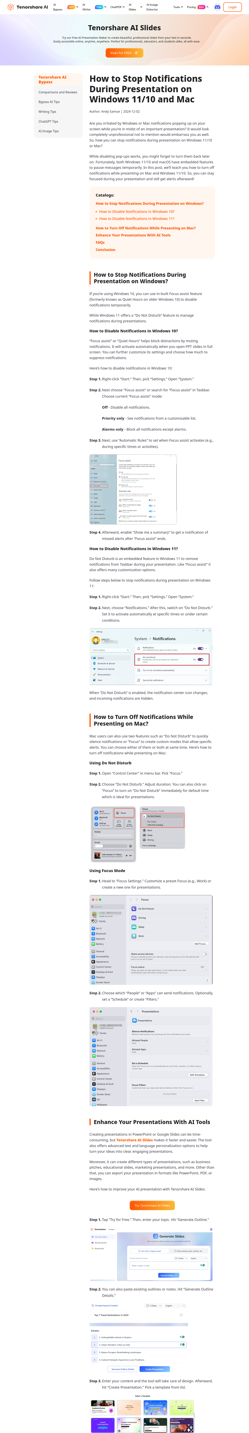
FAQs (100, 242)
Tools (176, 7)
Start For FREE (124, 53)
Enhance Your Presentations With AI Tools (133, 235)
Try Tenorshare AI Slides (152, 1205)
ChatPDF (116, 7)
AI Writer (92, 7)
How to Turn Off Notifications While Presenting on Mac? (146, 228)
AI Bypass (64, 7)
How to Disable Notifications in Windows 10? (136, 211)
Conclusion (106, 249)
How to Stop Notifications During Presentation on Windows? (150, 203)
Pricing (196, 7)
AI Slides (132, 7)
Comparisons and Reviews (58, 92)
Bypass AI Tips (49, 102)
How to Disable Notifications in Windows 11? (136, 218)
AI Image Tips (49, 131)
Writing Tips (47, 111)
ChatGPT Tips (48, 121)
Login (232, 7)
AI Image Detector (152, 7)
